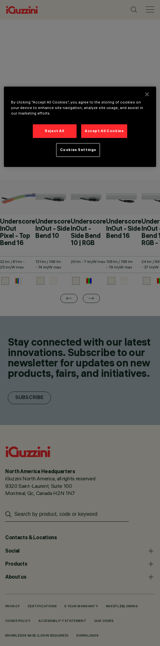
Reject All (54, 131)
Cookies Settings (78, 149)
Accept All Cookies (104, 131)
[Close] (147, 94)
